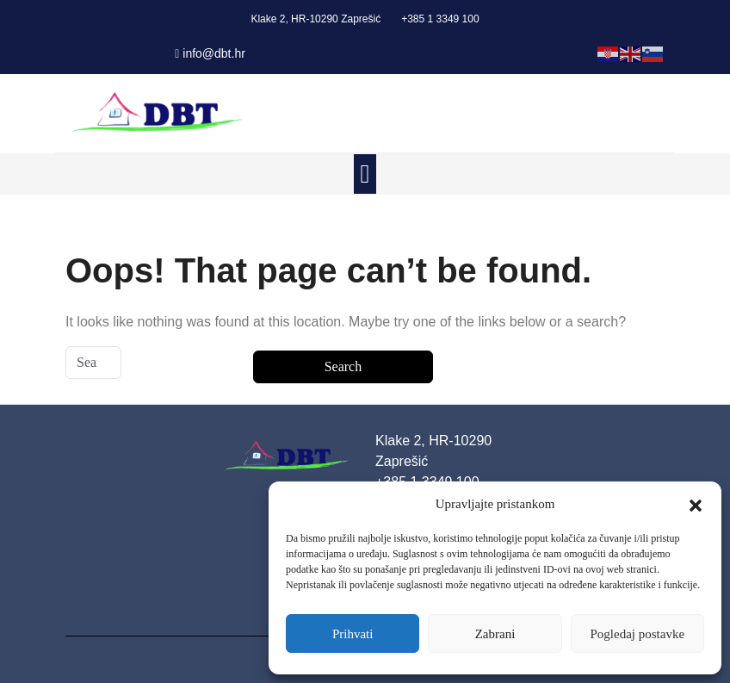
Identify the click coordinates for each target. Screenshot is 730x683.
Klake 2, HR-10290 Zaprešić (315, 19)
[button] (695, 503)
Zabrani (495, 634)
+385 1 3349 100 (440, 19)
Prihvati (353, 634)
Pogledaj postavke (638, 634)
